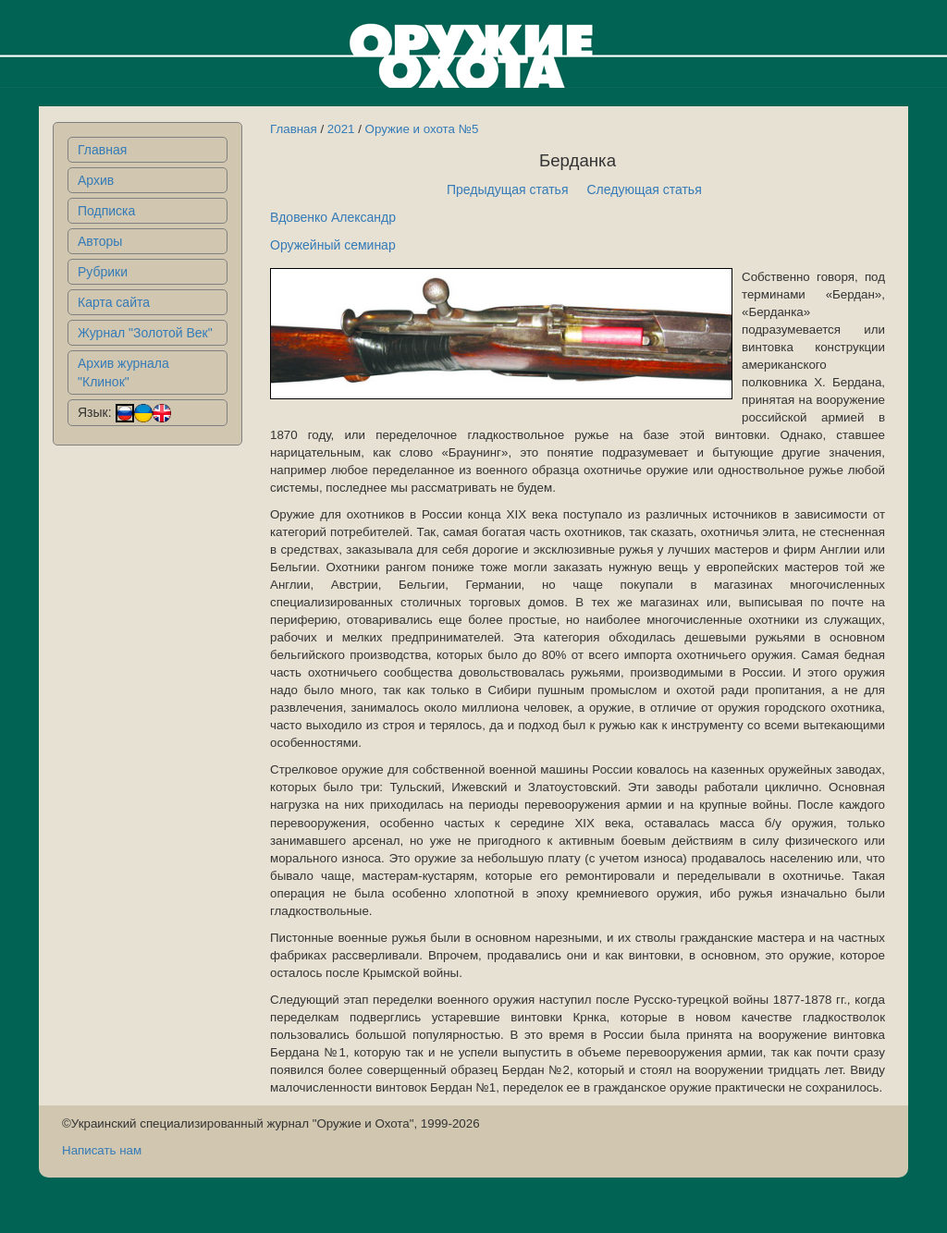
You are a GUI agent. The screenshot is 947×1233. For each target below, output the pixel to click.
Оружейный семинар (333, 245)
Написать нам (101, 1150)
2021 (341, 129)
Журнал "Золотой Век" (145, 332)
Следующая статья (644, 189)
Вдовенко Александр (333, 217)
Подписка (106, 210)
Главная (102, 149)
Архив (96, 180)
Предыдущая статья (508, 189)
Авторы (100, 241)
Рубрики (103, 271)
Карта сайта (114, 302)
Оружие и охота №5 (422, 129)
